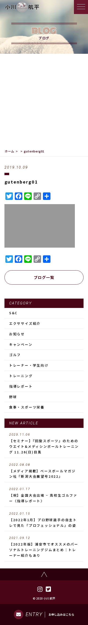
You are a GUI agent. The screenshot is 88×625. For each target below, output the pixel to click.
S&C (13, 313)
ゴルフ (15, 354)
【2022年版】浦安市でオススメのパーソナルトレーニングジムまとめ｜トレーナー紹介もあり (44, 547)
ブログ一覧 (44, 277)
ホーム (9, 151)
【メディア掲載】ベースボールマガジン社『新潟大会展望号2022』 (44, 471)
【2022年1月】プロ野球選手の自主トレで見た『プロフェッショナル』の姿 (44, 520)
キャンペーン (21, 344)
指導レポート (21, 386)
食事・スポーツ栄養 (27, 407)
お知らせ (17, 334)
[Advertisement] (44, 100)
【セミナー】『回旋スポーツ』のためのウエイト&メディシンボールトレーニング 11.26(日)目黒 (44, 443)
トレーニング (21, 375)
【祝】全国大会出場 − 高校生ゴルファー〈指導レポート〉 (44, 495)
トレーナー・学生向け (29, 365)
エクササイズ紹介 (25, 323)
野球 (13, 396)
